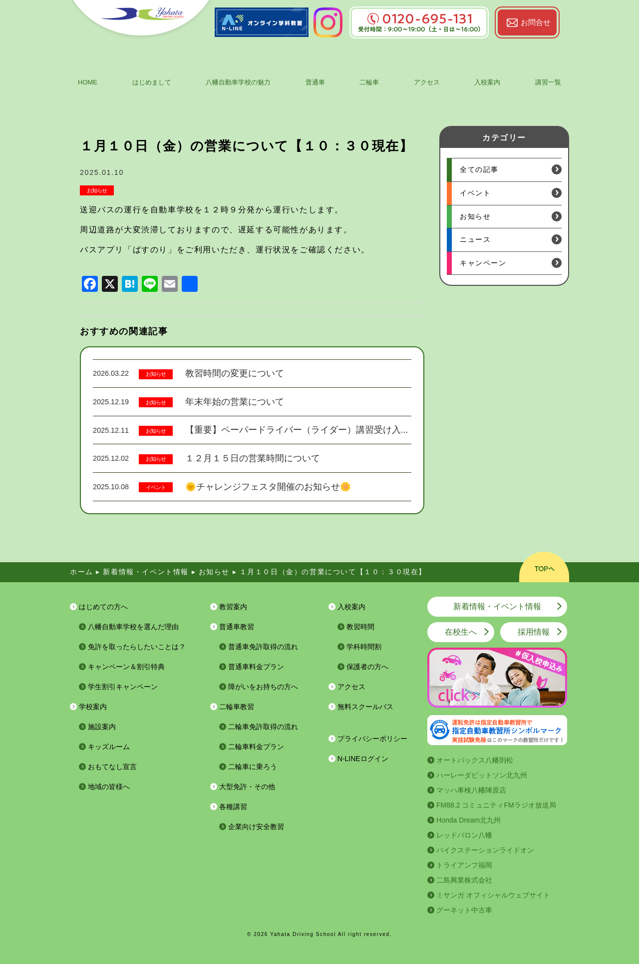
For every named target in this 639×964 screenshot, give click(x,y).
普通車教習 (236, 627)
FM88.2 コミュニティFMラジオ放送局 (496, 805)
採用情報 (534, 632)
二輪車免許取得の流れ (263, 727)
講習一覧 (548, 82)
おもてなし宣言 (112, 767)
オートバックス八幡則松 (474, 760)
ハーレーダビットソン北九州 (481, 775)
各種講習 (233, 807)
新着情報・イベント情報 (497, 606)
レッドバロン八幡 (464, 835)
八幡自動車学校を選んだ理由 (133, 627)
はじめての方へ (103, 607)
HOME (87, 82)
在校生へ (461, 632)
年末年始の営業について (234, 402)
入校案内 (487, 82)
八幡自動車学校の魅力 (238, 82)
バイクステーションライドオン (485, 850)
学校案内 (93, 707)
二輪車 (369, 82)
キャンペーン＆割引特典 (126, 667)
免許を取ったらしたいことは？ (137, 647)
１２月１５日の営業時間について (252, 458)
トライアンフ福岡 (464, 865)
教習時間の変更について (234, 373)
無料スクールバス (365, 707)
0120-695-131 (419, 18)
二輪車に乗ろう (252, 767)
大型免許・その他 (247, 787)
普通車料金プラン (256, 667)
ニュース (475, 239)
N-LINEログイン (362, 759)
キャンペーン (483, 263)
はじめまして (151, 82)
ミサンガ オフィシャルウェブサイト (493, 895)
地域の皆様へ (109, 787)
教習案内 (233, 607)
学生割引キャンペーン (123, 687)
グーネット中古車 (464, 910)
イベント (156, 487)
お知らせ (97, 190)
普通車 (315, 82)
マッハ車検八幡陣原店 (471, 790)
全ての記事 (479, 169)
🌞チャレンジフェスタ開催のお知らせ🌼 (268, 487)
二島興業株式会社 (464, 880)
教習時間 (360, 627)
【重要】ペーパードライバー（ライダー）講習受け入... (296, 430)
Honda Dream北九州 (468, 820)
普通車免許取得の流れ (263, 647)
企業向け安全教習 (256, 827)
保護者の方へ (367, 667)
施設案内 (102, 727)
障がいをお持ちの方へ (263, 687)
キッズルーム (109, 747)
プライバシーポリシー (372, 739)
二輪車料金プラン (256, 747)
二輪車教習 (236, 707)
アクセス (427, 82)
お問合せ (536, 22)
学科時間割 (363, 647)
